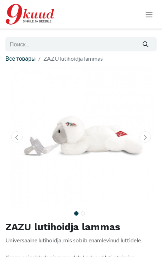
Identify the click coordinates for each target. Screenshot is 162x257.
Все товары (20, 58)
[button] (16, 137)
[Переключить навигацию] (149, 14)
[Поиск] (146, 44)
